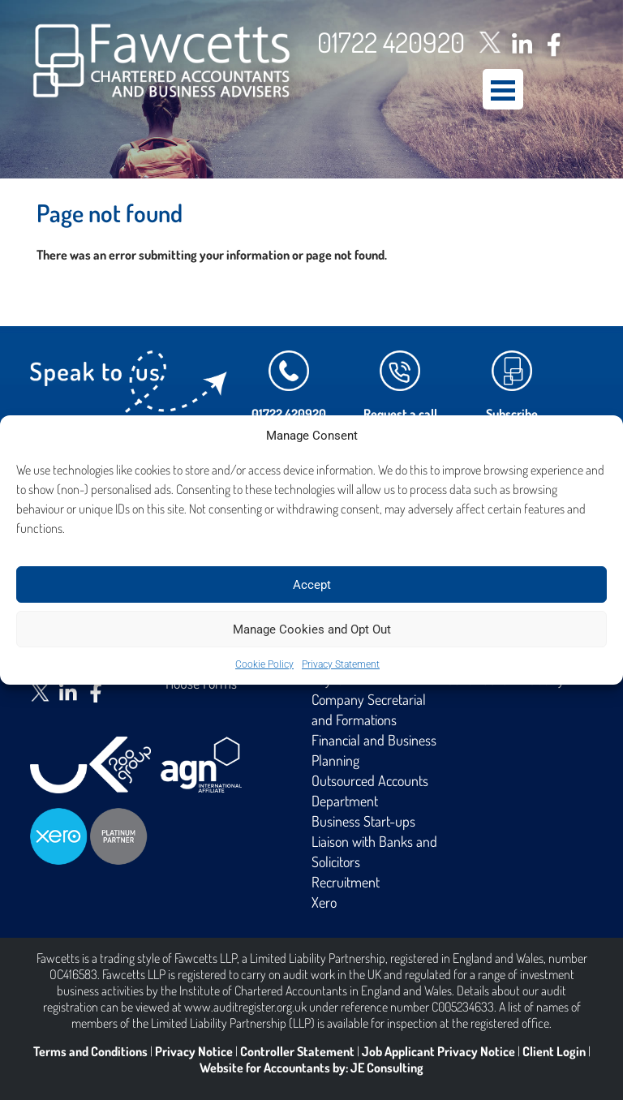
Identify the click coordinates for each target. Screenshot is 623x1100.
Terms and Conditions (90, 1051)
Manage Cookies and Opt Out (312, 629)
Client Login (554, 1051)
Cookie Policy (264, 664)
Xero (324, 902)
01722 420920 (391, 41)
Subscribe (512, 414)
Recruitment (346, 882)
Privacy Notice (194, 1051)
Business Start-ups (363, 821)
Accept (312, 585)
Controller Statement (297, 1051)
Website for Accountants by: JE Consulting (311, 1067)
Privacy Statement (341, 664)
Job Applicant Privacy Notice (438, 1051)
